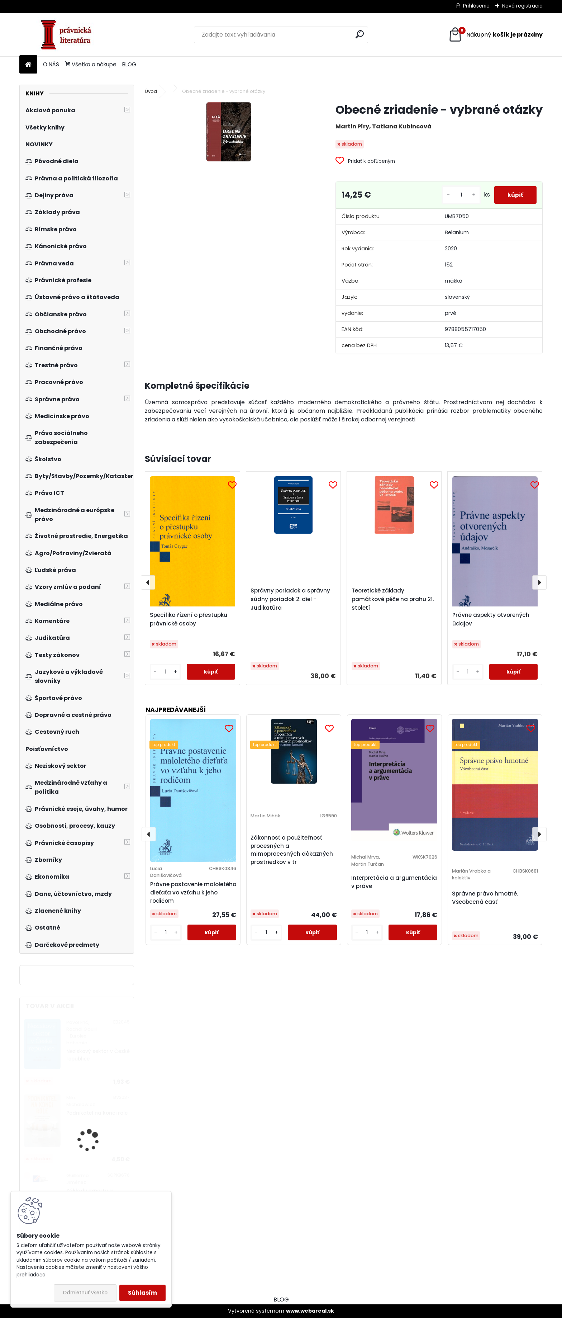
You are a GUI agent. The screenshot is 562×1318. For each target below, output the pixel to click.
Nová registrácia (522, 5)
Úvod (151, 91)
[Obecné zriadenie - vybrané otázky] (228, 131)
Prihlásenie (476, 5)
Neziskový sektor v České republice (98, 1055)
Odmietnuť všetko (85, 1292)
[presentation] (148, 582)
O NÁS (51, 64)
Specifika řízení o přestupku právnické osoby (188, 619)
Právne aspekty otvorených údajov (490, 619)
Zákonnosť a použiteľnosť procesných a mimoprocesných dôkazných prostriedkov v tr (292, 850)
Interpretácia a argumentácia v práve (394, 882)
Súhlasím (142, 1293)
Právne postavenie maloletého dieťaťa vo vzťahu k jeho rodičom (193, 892)
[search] (360, 34)
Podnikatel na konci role (97, 1113)
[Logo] (68, 35)
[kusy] (459, 195)
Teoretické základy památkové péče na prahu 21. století (393, 599)
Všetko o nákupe (90, 64)
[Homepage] (28, 65)
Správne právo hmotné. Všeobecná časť (485, 898)
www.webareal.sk (310, 1310)
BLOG (129, 64)
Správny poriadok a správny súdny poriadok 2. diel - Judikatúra (290, 599)
